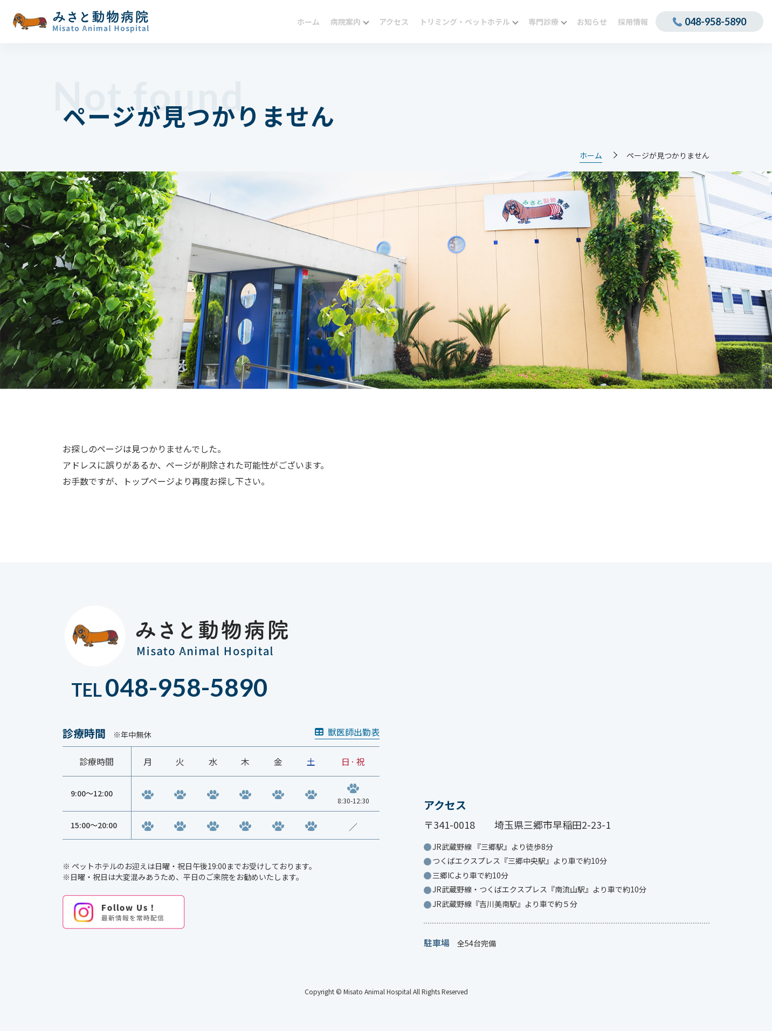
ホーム (591, 155)
